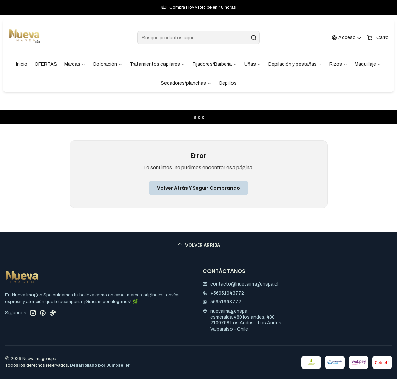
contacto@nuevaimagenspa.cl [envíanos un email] (240, 284)
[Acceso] (346, 38)
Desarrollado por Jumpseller (100, 365)
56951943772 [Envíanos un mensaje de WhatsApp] (222, 301)
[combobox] (198, 37)
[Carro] (378, 38)
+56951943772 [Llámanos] (223, 293)
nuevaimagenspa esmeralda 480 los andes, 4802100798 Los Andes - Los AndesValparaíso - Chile (242, 320)
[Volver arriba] (198, 245)
